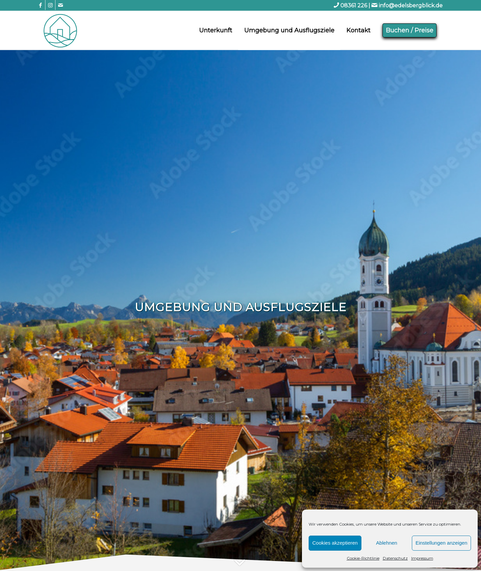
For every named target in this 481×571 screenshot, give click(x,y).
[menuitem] (215, 30)
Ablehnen (386, 543)
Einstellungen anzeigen (441, 543)
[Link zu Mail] (60, 5)
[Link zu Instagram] (50, 5)
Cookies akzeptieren (335, 543)
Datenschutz (395, 558)
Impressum (422, 558)
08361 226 (353, 5)
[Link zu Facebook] (40, 5)
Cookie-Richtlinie (363, 558)
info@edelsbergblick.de (411, 5)
